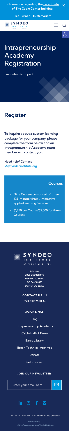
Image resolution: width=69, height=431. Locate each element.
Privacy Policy (34, 421)
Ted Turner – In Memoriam (32, 16)
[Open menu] (56, 25)
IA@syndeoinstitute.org (20, 166)
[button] (65, 34)
